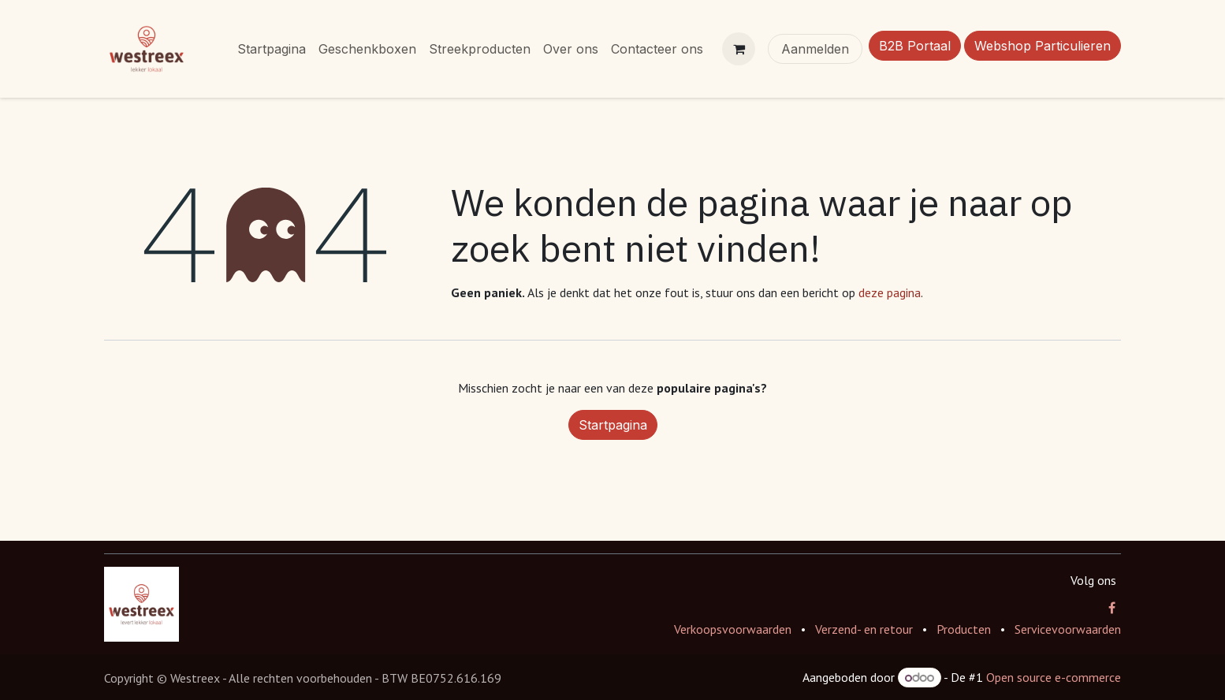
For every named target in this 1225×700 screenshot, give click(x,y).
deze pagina (889, 292)
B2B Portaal (915, 46)
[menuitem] (271, 49)
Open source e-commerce (1053, 677)
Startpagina (613, 425)
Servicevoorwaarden (1068, 629)
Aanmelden (815, 49)
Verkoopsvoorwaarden (732, 629)
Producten (963, 629)
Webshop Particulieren (1042, 46)
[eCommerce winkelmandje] (738, 48)
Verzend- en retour (864, 629)
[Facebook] (1112, 607)
